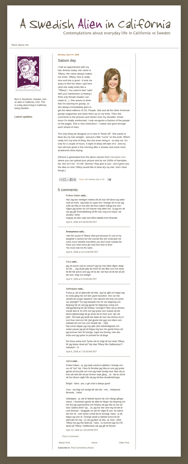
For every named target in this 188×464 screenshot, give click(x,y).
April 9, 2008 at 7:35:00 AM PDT (81, 351)
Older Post (124, 442)
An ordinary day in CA (95, 179)
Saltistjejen (71, 289)
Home (94, 442)
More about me (20, 44)
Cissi (68, 262)
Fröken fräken (73, 195)
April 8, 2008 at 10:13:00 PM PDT (82, 252)
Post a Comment (70, 436)
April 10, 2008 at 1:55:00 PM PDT (82, 430)
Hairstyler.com (117, 157)
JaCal (69, 361)
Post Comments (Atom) (82, 448)
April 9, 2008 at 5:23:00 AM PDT (81, 279)
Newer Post (64, 442)
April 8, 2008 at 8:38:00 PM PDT (81, 222)
